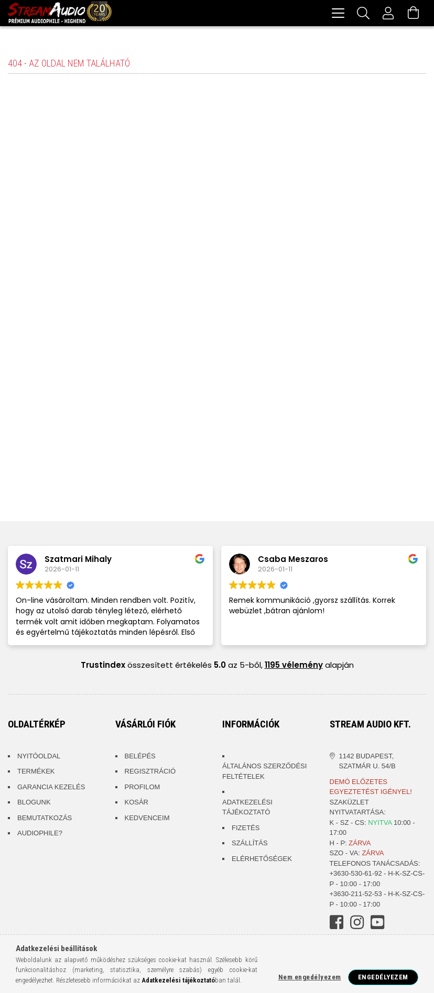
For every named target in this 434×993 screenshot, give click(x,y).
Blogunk (34, 804)
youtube (377, 924)
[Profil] (388, 13)
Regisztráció (150, 773)
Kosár (137, 804)
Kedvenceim (147, 819)
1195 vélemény (294, 666)
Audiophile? (39, 834)
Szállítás (250, 844)
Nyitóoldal (38, 758)
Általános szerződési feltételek (264, 773)
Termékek (36, 773)
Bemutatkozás (44, 819)
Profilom (142, 788)
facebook (336, 924)
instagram (357, 924)
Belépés (140, 758)
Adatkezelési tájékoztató (247, 809)
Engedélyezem (383, 977)
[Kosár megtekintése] (413, 13)
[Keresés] (363, 13)
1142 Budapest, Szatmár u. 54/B (367, 763)
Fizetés (245, 829)
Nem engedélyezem (309, 977)
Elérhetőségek (262, 860)
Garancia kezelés (51, 788)
